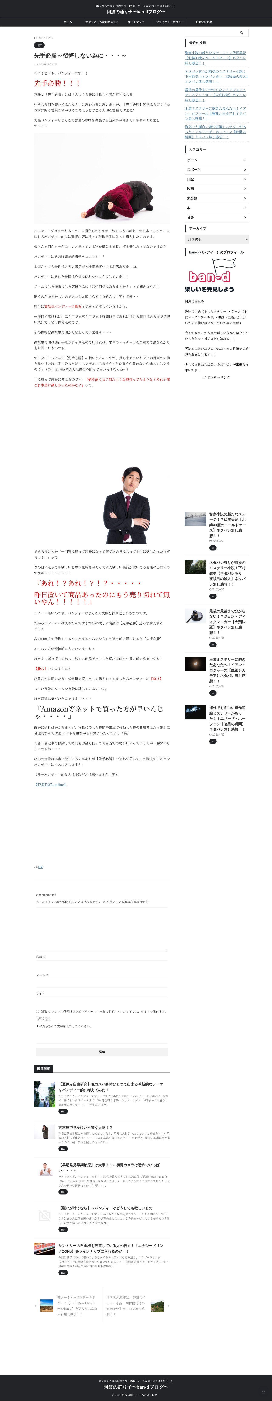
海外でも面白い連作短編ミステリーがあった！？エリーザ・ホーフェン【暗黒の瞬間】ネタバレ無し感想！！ (216, 122)
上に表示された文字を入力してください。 (64, 1025)
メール (42, 974)
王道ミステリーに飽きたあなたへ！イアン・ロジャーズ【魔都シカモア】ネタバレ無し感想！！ (216, 103)
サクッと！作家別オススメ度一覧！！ (102, 23)
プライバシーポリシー (170, 22)
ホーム (68, 22)
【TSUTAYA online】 (50, 784)
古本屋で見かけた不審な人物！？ (105, 1144)
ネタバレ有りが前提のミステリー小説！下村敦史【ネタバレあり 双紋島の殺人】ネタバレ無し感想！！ (216, 71)
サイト (40, 993)
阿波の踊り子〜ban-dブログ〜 (136, 11)
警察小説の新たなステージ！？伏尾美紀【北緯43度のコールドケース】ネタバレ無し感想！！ (216, 55)
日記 (40, 867)
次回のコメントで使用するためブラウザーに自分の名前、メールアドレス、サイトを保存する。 (104, 1011)
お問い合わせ (204, 22)
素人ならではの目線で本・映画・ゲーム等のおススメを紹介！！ (136, 1381)
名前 (41, 956)
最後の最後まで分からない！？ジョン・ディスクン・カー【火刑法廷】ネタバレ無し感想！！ (216, 87)
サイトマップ (136, 22)
